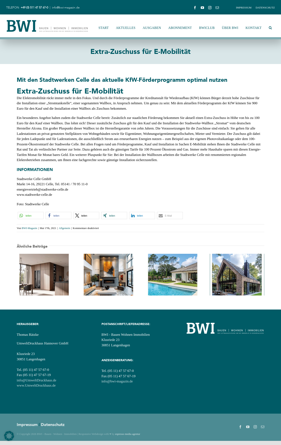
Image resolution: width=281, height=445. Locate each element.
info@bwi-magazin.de (66, 7)
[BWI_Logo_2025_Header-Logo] (47, 21)
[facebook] (195, 7)
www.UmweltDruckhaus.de (36, 385)
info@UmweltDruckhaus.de (36, 380)
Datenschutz (53, 424)
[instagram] (209, 7)
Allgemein (64, 228)
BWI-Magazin (29, 228)
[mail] (217, 7)
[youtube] (202, 7)
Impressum (27, 424)
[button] (270, 28)
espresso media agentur (127, 434)
